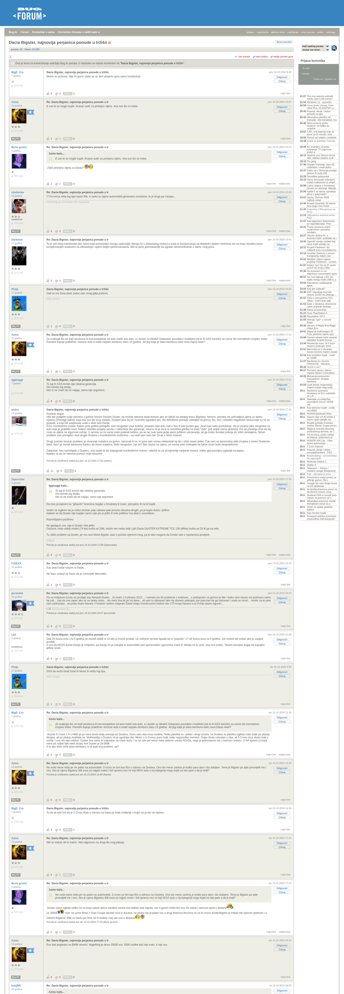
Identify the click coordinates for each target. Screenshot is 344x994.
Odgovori (282, 77)
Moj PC (16, 139)
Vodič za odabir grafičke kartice (320, 508)
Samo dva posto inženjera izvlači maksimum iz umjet (321, 181)
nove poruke (308, 32)
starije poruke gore (283, 56)
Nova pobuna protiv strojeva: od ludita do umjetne (318, 126)
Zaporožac (18, 479)
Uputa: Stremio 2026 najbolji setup (318, 198)
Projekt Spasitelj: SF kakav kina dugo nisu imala (321, 204)
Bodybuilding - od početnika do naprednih (322, 457)
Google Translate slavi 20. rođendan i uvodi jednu (321, 165)
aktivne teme (278, 32)
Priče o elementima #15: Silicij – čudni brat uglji (320, 299)
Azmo (15, 102)
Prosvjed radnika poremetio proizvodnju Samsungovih (321, 517)
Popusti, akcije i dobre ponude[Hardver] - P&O (319, 451)
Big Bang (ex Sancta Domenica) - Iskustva (318, 362)
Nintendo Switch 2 (316, 461)
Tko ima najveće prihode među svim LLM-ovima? (320, 97)
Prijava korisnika (313, 60)
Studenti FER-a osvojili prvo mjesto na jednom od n (322, 496)
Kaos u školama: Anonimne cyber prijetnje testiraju (321, 305)
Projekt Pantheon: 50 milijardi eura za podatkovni (321, 248)
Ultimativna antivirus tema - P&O (321, 216)
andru (15, 409)
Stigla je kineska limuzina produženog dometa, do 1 (320, 430)
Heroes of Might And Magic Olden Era (321, 327)
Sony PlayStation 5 (317, 313)
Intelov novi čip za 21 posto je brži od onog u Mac (321, 266)
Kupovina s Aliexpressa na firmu (321, 210)
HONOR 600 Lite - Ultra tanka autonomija (319, 442)
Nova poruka (284, 42)
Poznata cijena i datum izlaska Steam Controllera (320, 371)
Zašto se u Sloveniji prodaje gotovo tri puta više (322, 171)
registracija (262, 32)
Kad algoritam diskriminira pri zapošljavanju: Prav (321, 222)
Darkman (17, 239)
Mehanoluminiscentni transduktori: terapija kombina (318, 379)
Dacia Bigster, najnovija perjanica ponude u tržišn (152, 63)
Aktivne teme (310, 90)
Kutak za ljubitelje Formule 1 (321, 142)
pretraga (330, 32)
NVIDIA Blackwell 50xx (319, 413)
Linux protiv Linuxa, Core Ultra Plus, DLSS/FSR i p (320, 106)
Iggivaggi (17, 379)
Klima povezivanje (316, 309)
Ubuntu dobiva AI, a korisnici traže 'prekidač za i (321, 236)
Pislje (15, 289)
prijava (250, 32)
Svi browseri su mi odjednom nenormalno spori (322, 272)
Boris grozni (19, 147)
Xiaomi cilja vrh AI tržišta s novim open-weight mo (321, 418)
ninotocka (18, 192)
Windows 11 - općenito (319, 102)
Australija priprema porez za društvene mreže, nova (322, 490)
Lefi (14, 634)
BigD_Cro (17, 72)
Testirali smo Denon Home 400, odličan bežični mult (321, 156)
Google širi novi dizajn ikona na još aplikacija (322, 484)
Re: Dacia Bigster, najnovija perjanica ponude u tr (78, 102)
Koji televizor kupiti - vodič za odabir (321, 409)
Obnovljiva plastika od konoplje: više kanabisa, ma (322, 118)
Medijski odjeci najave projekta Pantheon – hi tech (321, 260)
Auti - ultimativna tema (319, 474)
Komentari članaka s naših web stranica (83, 32)
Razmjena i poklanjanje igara (319, 284)
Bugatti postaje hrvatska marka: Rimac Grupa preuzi (322, 424)
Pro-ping (311, 161)
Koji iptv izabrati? (316, 288)
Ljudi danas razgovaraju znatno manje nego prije (320, 386)
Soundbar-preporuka (318, 176)
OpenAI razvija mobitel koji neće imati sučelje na (321, 242)
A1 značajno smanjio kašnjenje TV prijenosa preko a (319, 149)
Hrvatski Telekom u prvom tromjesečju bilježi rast (321, 254)
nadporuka (284, 183)
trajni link (285, 93)
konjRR (16, 985)
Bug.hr (13, 32)
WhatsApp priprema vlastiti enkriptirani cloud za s (321, 502)
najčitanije (293, 32)
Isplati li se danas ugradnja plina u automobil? (321, 192)
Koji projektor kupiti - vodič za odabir (321, 356)
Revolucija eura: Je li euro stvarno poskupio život (321, 344)
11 (52, 471)
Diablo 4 (311, 465)
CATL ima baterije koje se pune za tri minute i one (320, 133)
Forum (25, 32)
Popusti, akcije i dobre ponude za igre (319, 112)
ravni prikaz (262, 56)
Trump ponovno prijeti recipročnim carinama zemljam (318, 230)
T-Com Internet (315, 446)
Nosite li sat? (314, 367)
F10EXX (16, 563)
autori (320, 32)
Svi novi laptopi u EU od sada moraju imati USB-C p (321, 278)
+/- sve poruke (242, 56)
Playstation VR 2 (316, 316)
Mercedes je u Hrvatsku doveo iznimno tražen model (322, 350)
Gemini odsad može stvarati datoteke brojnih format (322, 338)
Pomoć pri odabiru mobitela (321, 137)
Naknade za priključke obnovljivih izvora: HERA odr (320, 402)
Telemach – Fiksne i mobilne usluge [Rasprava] (321, 469)
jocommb (17, 593)
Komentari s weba (43, 32)
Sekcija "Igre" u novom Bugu (319, 321)
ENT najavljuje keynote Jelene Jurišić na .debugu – (321, 293)
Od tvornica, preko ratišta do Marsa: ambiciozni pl (320, 436)
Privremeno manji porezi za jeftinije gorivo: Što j (321, 478)
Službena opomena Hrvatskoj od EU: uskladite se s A (321, 393)
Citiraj (282, 81)
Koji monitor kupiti (316, 513)
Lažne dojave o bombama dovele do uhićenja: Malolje (321, 187)
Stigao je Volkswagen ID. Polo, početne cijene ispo (320, 332)
